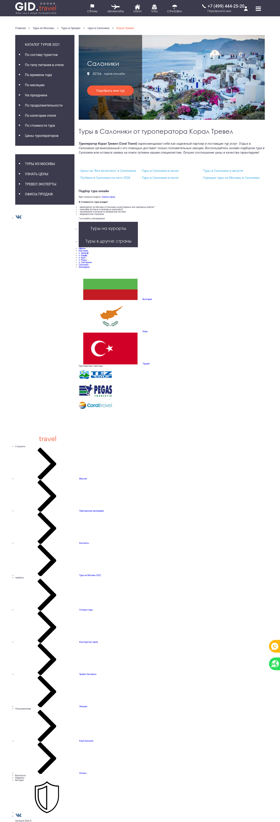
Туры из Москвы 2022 (90, 575)
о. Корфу (83, 255)
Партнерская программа (91, 511)
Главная (20, 28)
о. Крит (82, 258)
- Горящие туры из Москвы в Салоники (230, 178)
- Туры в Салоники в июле (159, 178)
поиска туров (108, 197)
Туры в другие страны (108, 240)
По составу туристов (41, 55)
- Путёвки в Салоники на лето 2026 (104, 178)
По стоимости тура (40, 126)
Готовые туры (86, 610)
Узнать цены (36, 174)
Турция (146, 363)
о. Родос (83, 260)
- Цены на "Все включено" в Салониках (107, 171)
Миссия (83, 479)
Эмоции (83, 706)
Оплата (82, 773)
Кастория (83, 251)
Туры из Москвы (43, 28)
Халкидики (84, 267)
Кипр (145, 331)
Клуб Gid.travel (86, 741)
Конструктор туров (88, 642)
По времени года (38, 75)
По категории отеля (40, 116)
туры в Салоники (98, 28)
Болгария (147, 299)
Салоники (83, 265)
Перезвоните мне (219, 11)
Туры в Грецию (71, 28)
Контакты (84, 543)
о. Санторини (85, 262)
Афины (82, 248)
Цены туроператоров (41, 136)
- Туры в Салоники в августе (222, 171)
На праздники (36, 95)
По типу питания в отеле (44, 65)
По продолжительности (44, 105)
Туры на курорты (108, 228)
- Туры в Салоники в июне (159, 171)
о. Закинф (83, 253)
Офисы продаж (39, 194)
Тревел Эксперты (40, 184)
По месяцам (34, 85)
